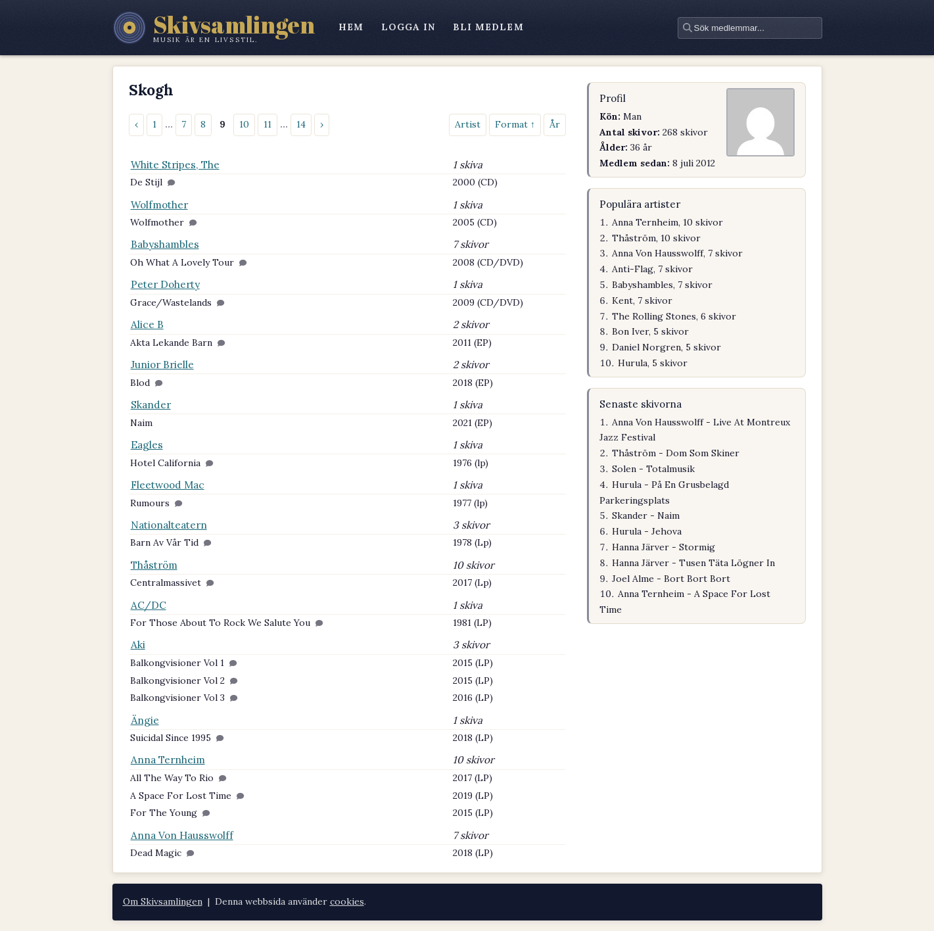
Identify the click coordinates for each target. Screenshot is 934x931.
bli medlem (488, 27)
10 (244, 124)
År (554, 124)
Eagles (147, 445)
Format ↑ (515, 124)
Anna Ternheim (168, 759)
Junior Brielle (162, 364)
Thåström (154, 565)
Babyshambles (165, 244)
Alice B (147, 324)
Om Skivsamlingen (162, 901)
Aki (138, 644)
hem (351, 27)
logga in (408, 27)
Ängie (145, 720)
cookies (347, 901)
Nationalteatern (169, 525)
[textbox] (750, 28)
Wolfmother (159, 205)
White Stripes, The (175, 164)
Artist (467, 124)
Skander (151, 404)
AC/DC (148, 605)
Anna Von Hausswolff (182, 835)
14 (301, 124)
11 (267, 124)
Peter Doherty (165, 284)
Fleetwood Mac (167, 485)
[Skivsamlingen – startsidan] (213, 28)
